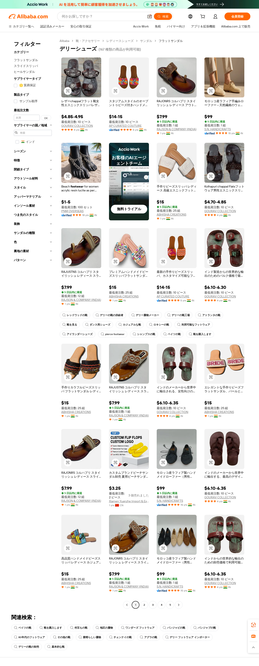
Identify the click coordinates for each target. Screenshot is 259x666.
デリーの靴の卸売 (26, 647)
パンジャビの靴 (174, 627)
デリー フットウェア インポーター (187, 637)
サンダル (146, 41)
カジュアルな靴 (129, 324)
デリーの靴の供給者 (109, 315)
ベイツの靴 (172, 334)
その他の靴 (61, 637)
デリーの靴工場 (178, 315)
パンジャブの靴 (204, 627)
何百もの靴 (78, 627)
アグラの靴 (148, 637)
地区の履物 (104, 627)
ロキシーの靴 (159, 324)
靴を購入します (200, 334)
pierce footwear (113, 334)
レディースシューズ (120, 41)
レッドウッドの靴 (74, 315)
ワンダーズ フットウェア (138, 627)
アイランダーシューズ (77, 334)
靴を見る (69, 324)
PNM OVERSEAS (72, 211)
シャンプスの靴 (144, 334)
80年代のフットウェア (29, 637)
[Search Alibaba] (103, 16)
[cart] (203, 17)
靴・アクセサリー (88, 41)
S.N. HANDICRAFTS (217, 129)
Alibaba (64, 41)
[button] (149, 16)
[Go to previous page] (127, 605)
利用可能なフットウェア (193, 324)
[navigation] (32, 323)
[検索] (163, 16)
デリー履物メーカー (145, 315)
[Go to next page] (179, 605)
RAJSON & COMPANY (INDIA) (176, 129)
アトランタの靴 (209, 315)
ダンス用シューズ (97, 324)
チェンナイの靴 (120, 637)
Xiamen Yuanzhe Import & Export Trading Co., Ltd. (129, 501)
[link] (253, 625)
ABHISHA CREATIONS (171, 214)
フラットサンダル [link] (171, 41)
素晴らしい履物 (90, 637)
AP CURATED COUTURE (125, 125)
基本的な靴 (56, 647)
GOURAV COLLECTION (77, 125)
